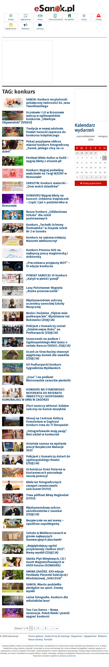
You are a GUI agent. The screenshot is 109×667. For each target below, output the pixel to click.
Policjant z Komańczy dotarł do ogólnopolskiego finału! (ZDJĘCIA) (48, 460)
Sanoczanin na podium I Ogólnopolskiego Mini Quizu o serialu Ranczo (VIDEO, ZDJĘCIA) (48, 342)
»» (57, 628)
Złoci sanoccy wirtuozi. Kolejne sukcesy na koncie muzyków (47, 407)
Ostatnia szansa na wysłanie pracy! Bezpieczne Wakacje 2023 (46, 447)
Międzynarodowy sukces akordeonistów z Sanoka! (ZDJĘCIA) (44, 511)
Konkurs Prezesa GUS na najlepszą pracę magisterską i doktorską (47, 253)
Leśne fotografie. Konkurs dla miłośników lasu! (47, 598)
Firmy (84, 17)
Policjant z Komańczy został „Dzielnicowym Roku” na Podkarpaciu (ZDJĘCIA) (46, 329)
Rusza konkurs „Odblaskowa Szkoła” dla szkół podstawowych (46, 215)
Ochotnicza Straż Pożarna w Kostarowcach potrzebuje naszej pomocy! (45, 472)
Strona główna (35, 636)
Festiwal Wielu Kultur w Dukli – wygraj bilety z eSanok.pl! (47, 159)
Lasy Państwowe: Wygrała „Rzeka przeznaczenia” (44, 289)
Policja (98, 17)
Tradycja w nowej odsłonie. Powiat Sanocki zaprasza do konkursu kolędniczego (46, 132)
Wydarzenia (11, 26)
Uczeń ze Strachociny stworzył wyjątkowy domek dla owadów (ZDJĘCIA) (47, 355)
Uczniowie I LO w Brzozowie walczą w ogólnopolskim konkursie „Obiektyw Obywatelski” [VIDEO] (33, 117)
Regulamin (76, 636)
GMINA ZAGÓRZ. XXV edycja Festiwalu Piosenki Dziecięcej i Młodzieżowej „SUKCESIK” (47, 575)
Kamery (40, 26)
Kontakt (48, 639)
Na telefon (69, 17)
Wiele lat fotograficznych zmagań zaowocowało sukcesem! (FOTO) (43, 485)
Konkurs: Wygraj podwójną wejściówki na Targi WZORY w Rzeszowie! (46, 173)
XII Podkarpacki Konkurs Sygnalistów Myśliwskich (43, 366)
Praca (40, 17)
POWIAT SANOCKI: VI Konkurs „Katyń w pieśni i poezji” (46, 277)
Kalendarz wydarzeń (85, 128)
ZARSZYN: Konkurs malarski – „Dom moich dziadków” (47, 184)
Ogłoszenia (25, 17)
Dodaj (11, 17)
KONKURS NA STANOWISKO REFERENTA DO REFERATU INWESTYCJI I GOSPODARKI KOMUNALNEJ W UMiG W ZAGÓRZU (33, 394)
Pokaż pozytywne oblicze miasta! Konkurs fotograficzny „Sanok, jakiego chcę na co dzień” (35, 146)
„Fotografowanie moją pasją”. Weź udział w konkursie (46, 432)
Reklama (25, 26)
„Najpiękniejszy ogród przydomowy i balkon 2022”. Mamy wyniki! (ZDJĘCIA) (45, 549)
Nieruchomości (55, 17)
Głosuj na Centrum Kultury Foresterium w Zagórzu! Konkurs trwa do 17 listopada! (47, 421)
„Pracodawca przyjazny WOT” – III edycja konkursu (48, 264)
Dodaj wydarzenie (90, 183)
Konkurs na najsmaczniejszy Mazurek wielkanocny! (46, 239)
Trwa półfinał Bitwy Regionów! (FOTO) (47, 496)
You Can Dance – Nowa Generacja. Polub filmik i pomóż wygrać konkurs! (48, 613)
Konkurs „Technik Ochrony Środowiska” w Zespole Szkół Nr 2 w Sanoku (46, 228)
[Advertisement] (27, 61)
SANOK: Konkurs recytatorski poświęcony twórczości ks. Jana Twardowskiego (48, 103)
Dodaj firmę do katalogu (57, 636)
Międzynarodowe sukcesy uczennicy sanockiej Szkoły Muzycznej (45, 303)
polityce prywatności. (68, 656)
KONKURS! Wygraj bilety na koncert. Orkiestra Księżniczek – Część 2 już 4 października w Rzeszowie (35, 200)
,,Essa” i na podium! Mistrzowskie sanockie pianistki (48, 378)
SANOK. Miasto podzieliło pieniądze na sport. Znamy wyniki (44, 588)
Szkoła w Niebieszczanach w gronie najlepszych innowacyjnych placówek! (46, 536)
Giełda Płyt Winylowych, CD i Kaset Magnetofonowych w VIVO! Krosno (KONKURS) (46, 562)
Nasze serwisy (35, 639)
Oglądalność (90, 636)
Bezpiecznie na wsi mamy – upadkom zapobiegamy (45, 522)
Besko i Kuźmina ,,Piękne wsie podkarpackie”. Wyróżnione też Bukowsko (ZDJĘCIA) (48, 316)
